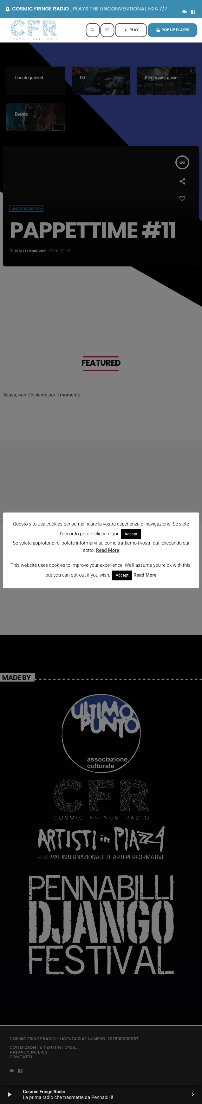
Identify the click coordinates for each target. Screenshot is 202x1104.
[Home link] (33, 30)
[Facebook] (193, 12)
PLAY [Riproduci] (131, 30)
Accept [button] (131, 534)
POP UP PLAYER (172, 30)
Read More (107, 550)
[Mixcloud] (184, 12)
